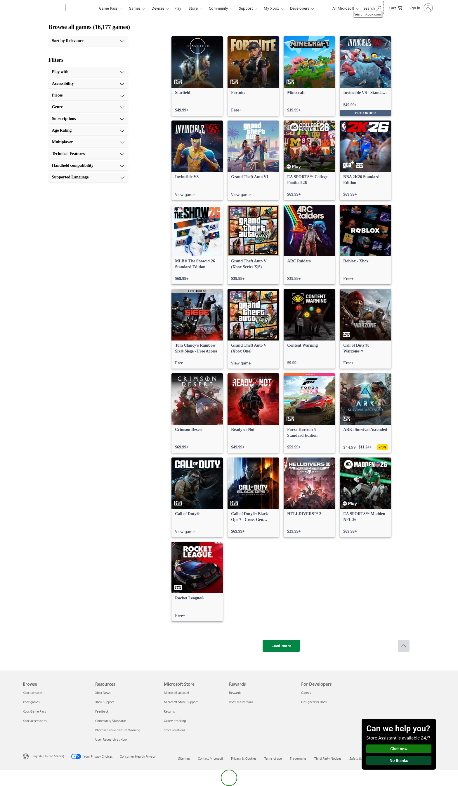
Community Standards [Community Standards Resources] (110, 721)
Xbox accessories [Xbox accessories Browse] (35, 721)
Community (218, 8)
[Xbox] (81, 8)
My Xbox (271, 8)
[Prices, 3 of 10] (88, 95)
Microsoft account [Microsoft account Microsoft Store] (176, 692)
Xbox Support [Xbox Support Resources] (104, 702)
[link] (197, 76)
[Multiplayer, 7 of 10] (88, 142)
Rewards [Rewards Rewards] (235, 692)
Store (193, 8)
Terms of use (273, 758)
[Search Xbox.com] (372, 7)
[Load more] (281, 646)
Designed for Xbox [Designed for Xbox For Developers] (314, 702)
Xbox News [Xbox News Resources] (103, 692)
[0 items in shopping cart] (395, 7)
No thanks (399, 760)
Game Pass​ (108, 8)
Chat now (398, 749)
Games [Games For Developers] (306, 692)
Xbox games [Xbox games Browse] (31, 702)
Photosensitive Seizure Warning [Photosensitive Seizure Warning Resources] (117, 730)
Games (134, 8)
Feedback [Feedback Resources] (101, 711)
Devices (158, 8)
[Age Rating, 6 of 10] (88, 130)
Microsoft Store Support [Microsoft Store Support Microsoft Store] (181, 702)
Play (177, 8)
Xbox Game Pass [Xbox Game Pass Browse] (34, 711)
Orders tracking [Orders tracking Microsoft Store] (175, 721)
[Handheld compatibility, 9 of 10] (88, 165)
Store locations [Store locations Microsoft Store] (174, 730)
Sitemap (184, 758)
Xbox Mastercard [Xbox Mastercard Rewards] (241, 702)
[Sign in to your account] (420, 8)
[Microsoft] (43, 8)
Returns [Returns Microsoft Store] (169, 711)
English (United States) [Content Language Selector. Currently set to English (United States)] (48, 756)
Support (246, 8)
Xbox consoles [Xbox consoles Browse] (33, 692)
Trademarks (298, 758)
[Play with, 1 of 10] (88, 72)
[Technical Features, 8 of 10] (88, 154)
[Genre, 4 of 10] (88, 107)
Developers (299, 8)
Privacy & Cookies (243, 758)
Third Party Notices (327, 758)
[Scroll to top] (404, 646)
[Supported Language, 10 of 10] (88, 177)
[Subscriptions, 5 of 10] (88, 118)
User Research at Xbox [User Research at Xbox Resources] (111, 739)
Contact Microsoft (210, 758)
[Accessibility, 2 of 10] (88, 83)
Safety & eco (358, 758)
